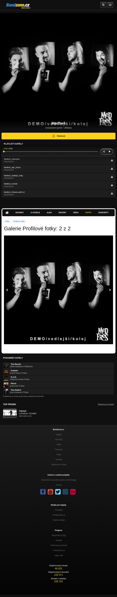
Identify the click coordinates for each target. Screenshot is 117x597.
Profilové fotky (19, 221)
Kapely (59, 434)
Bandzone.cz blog (59, 465)
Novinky (20, 213)
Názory (62, 213)
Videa (76, 213)
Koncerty (103, 213)
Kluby (59, 455)
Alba (49, 213)
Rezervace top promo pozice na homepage (58, 480)
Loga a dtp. (58, 555)
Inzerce (59, 485)
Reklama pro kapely (106, 404)
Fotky (88, 213)
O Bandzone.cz (59, 550)
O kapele (35, 213)
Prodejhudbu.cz (59, 515)
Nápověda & (59, 535)
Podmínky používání (59, 545)
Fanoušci (59, 450)
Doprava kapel (59, 520)
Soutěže (58, 460)
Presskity (59, 510)
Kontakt (59, 540)
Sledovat (58, 136)
